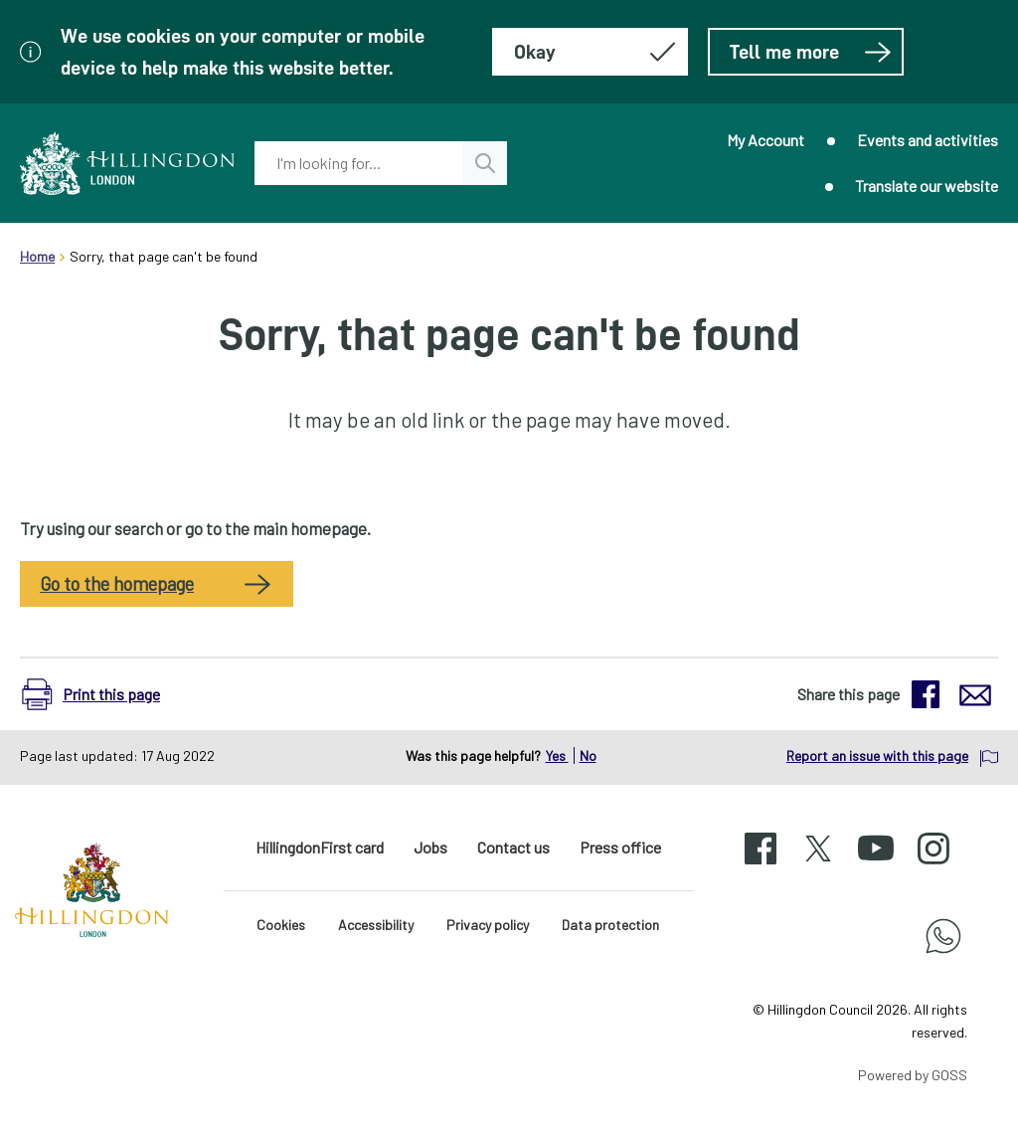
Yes (557, 755)
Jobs (430, 847)
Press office (620, 847)
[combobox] (358, 163)
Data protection (610, 924)
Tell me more (811, 52)
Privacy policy (487, 924)
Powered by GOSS (912, 1074)
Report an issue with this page (877, 755)
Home (37, 256)
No (588, 755)
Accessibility (376, 924)
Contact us (513, 847)
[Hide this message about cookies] (590, 52)
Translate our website (926, 185)
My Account (765, 139)
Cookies (280, 924)
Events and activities (927, 139)
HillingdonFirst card (319, 847)
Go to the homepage (117, 584)
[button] (101, 694)
